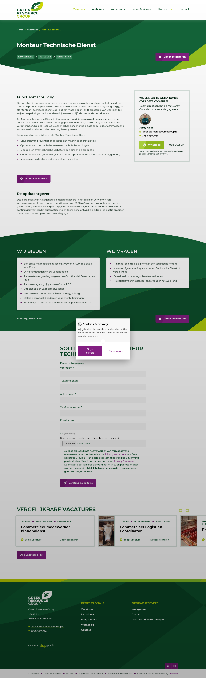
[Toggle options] (103, 341)
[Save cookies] (90, 351)
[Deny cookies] (116, 351)
